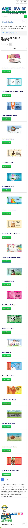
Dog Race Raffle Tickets (8, 423)
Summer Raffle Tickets (8, 186)
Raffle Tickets (14, 32)
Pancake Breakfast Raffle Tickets (11, 233)
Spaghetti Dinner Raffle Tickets (10, 470)
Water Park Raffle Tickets (9, 210)
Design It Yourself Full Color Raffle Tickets (13, 68)
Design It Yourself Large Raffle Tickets (12, 91)
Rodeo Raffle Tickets (7, 162)
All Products (5, 32)
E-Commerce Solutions (4, 511)
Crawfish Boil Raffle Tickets (9, 115)
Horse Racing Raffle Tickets (9, 447)
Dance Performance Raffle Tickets (11, 257)
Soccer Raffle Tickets (7, 328)
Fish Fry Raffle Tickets (8, 139)
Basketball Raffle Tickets (9, 399)
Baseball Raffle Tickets (8, 376)
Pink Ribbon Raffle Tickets (9, 304)
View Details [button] (6, 71)
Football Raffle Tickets (8, 281)
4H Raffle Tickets (6, 352)
